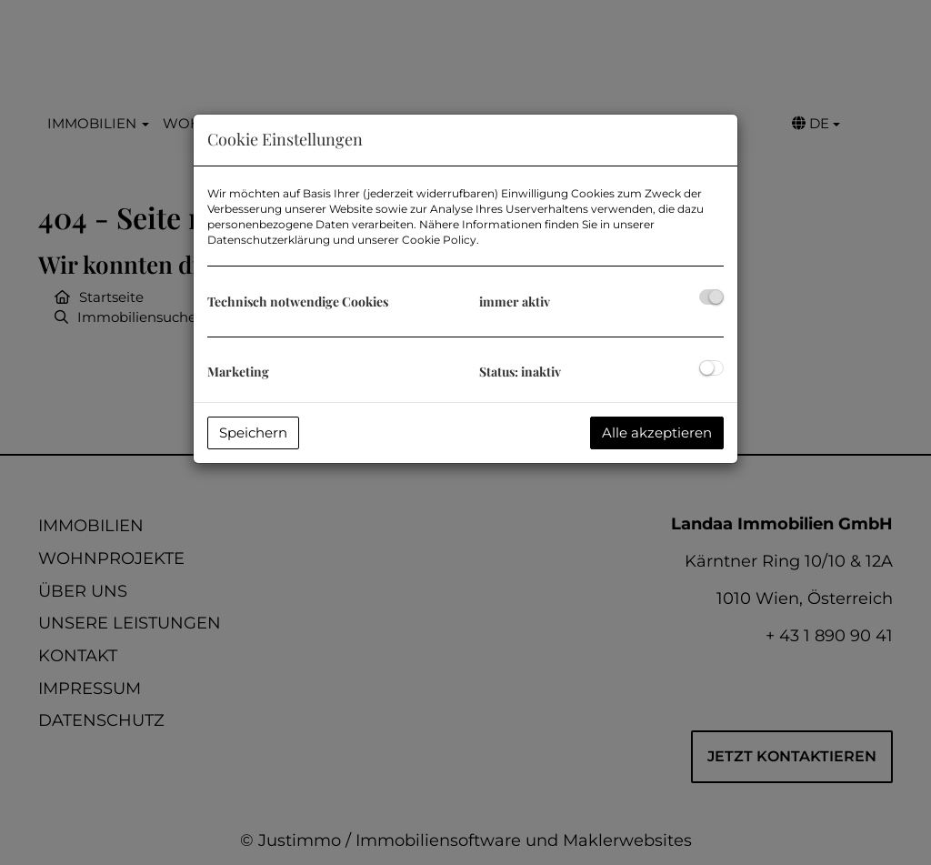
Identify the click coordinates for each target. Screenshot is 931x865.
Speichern (253, 432)
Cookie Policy (439, 239)
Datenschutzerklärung (268, 239)
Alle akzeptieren (657, 432)
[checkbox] (711, 297)
